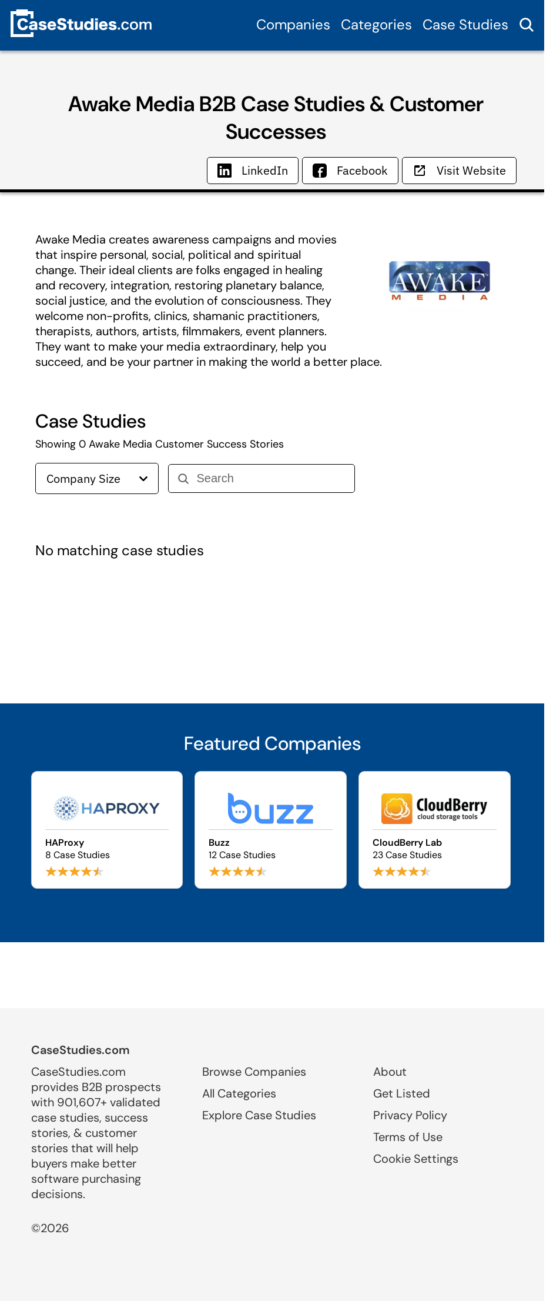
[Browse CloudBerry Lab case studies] (434, 830)
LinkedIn (252, 170)
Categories (376, 24)
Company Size (97, 478)
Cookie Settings (415, 1158)
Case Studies (465, 24)
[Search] (270, 478)
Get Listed (401, 1093)
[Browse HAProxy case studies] (107, 830)
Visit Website (459, 170)
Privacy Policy (410, 1115)
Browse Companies (254, 1071)
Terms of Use (408, 1137)
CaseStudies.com (80, 1050)
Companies (293, 24)
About (390, 1071)
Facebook (350, 170)
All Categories (239, 1093)
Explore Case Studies (259, 1115)
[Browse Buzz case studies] (271, 830)
